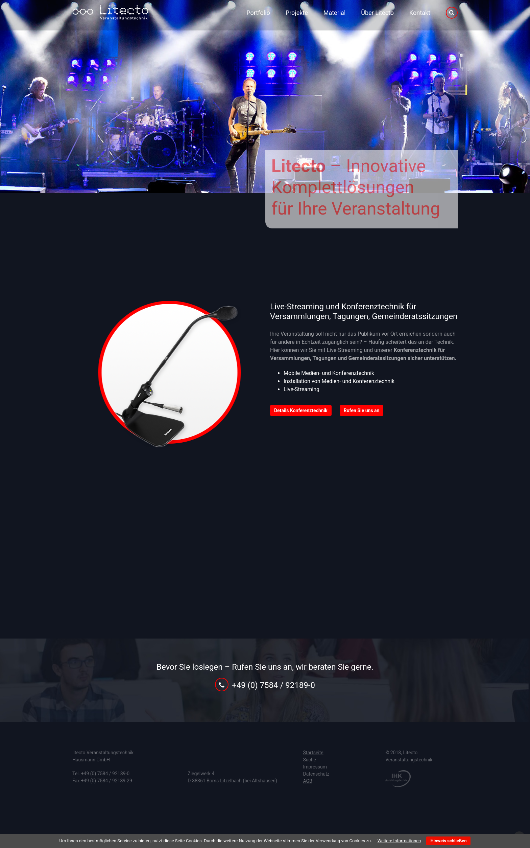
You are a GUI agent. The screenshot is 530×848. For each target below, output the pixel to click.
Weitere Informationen (399, 840)
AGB (307, 781)
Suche (309, 759)
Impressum (315, 766)
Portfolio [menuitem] (258, 12)
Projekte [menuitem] (297, 12)
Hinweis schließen (448, 840)
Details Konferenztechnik (301, 410)
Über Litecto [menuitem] (377, 12)
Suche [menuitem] (452, 12)
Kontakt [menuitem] (419, 12)
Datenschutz (316, 774)
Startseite (313, 752)
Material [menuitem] (334, 12)
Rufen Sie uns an (362, 410)
